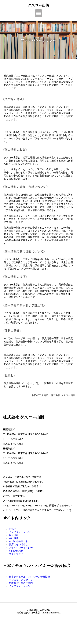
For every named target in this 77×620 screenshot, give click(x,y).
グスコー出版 (38, 5)
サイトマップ (16, 554)
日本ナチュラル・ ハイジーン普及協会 (29, 576)
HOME (12, 529)
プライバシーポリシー (21, 547)
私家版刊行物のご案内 (21, 583)
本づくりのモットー (19, 541)
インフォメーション (19, 532)
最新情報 (13, 535)
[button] (39, 13)
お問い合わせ (16, 550)
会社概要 (13, 538)
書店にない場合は (18, 544)
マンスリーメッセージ (21, 580)
